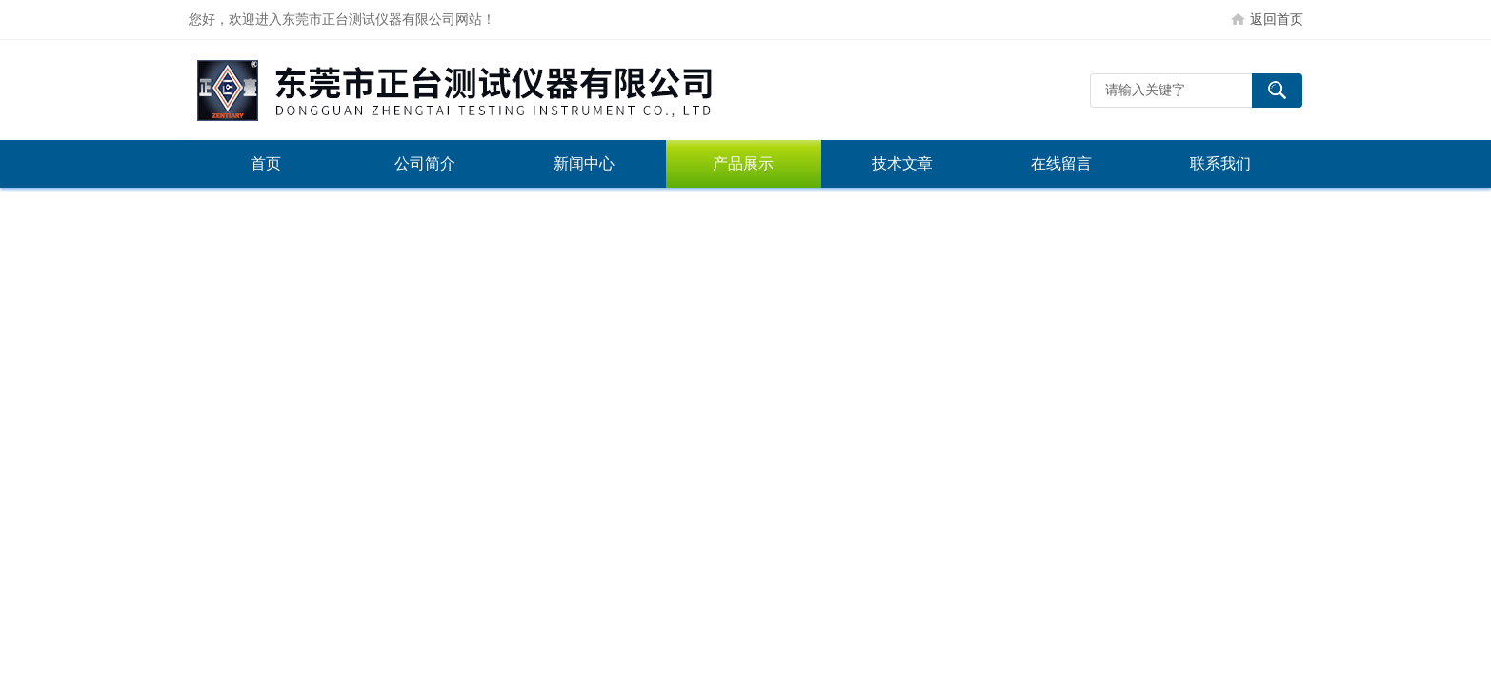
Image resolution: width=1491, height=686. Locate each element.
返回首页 (1276, 19)
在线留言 (1061, 163)
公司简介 (424, 163)
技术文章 (902, 163)
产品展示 (743, 163)
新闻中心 (584, 163)
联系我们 (1220, 163)
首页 (266, 163)
